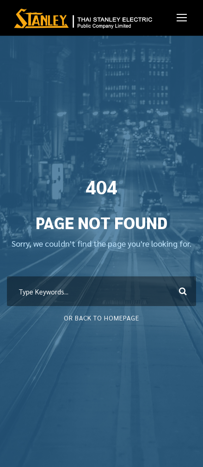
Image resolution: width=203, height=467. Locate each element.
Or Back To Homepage (101, 317)
